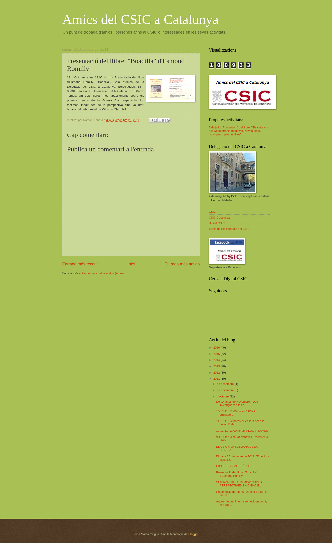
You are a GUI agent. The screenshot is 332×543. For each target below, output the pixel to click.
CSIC (212, 211)
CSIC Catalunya (219, 217)
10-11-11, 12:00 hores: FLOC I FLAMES (242, 430)
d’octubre (223, 396)
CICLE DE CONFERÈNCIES (234, 466)
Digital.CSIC (217, 223)
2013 (217, 366)
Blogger (193, 534)
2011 (217, 378)
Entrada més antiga (182, 264)
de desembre (226, 384)
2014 (217, 360)
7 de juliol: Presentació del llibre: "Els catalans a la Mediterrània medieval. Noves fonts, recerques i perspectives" (238, 131)
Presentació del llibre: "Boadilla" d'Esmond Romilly (236, 474)
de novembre (226, 390)
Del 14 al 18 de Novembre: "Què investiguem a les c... (237, 403)
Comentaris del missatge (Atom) (103, 273)
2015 (217, 354)
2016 (217, 347)
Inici (131, 264)
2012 (217, 372)
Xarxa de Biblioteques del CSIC (229, 228)
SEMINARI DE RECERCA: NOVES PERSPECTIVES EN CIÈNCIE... (239, 483)
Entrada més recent (80, 264)
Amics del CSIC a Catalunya (140, 19)
